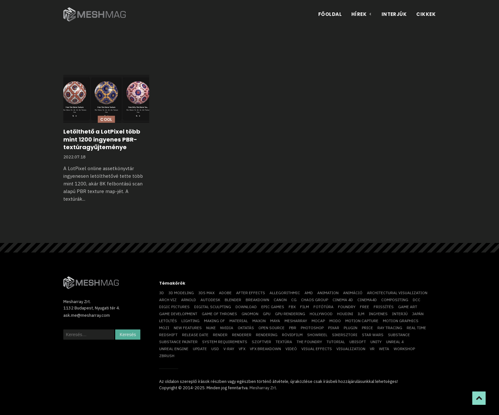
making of (214, 320)
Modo (335, 320)
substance (399, 334)
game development (178, 313)
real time (416, 327)
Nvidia (226, 327)
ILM (361, 313)
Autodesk (210, 299)
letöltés (168, 320)
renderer (241, 334)
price (367, 327)
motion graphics (400, 320)
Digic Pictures (174, 306)
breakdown (257, 299)
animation (328, 292)
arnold (188, 299)
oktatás (246, 327)
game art (407, 306)
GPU (267, 313)
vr (372, 348)
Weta (384, 348)
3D (161, 292)
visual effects (316, 348)
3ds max (206, 292)
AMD (309, 292)
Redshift (168, 334)
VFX (242, 348)
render (220, 334)
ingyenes (378, 313)
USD (215, 348)
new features (188, 327)
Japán (418, 313)
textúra (284, 341)
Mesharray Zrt (263, 388)
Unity (376, 341)
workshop (404, 348)
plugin (350, 327)
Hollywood (321, 313)
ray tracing (389, 327)
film (304, 306)
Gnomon (250, 313)
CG (294, 299)
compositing (394, 299)
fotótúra (323, 306)
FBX (292, 306)
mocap (318, 320)
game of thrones (219, 313)
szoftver (261, 341)
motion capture (361, 320)
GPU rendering (290, 313)
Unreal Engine (173, 348)
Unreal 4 (395, 341)
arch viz (168, 299)
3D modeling (181, 292)
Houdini (345, 313)
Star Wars (372, 334)
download (246, 306)
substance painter (178, 341)
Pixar (333, 327)
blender (233, 299)
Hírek (361, 14)
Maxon (259, 320)
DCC (416, 299)
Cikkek (426, 14)
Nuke (211, 327)
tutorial (336, 341)
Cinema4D (367, 299)
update (200, 348)
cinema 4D (343, 299)
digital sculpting (212, 306)
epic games (272, 306)
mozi (164, 327)
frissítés (384, 306)
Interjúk (394, 14)
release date (195, 334)
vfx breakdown (265, 348)
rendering (267, 334)
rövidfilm (292, 334)
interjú (400, 313)
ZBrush (166, 355)
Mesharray (296, 320)
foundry (346, 306)
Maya (275, 320)
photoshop (312, 327)
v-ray (228, 348)
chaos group (314, 299)
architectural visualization (397, 292)
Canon (280, 299)
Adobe (225, 292)
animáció (352, 292)
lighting (190, 320)
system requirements (224, 341)
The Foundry (309, 341)
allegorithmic (285, 292)
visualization (350, 348)
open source (271, 327)
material (238, 320)
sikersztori (344, 334)
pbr (292, 327)
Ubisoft (357, 341)
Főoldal (330, 14)
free (364, 306)
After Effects (250, 292)
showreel (317, 334)
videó (291, 348)
